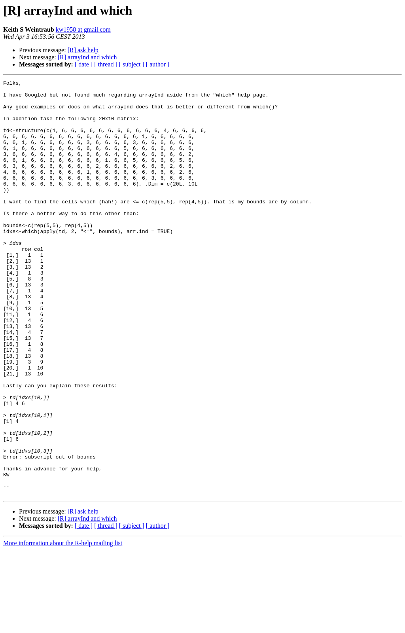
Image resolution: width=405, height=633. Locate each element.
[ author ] (158, 64)
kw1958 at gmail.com (83, 29)
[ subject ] (131, 64)
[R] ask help (83, 50)
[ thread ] (105, 64)
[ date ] (84, 64)
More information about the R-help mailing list (62, 626)
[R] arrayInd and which (87, 57)
